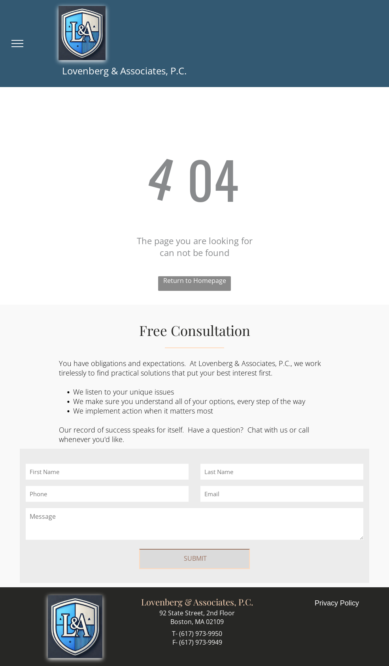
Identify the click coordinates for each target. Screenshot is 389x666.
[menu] (17, 43)
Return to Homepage (194, 280)
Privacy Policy (337, 603)
